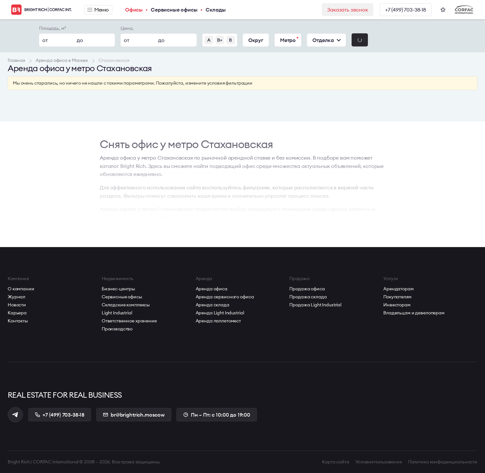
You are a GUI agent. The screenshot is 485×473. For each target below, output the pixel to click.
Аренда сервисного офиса (225, 297)
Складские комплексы (126, 305)
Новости (17, 305)
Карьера (17, 313)
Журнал (16, 297)
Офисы (134, 9)
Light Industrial (117, 313)
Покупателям (397, 297)
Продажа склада (308, 297)
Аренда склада (212, 305)
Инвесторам (397, 305)
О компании (21, 289)
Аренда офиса (211, 289)
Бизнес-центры (118, 289)
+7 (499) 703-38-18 (405, 9)
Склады (216, 9)
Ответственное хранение (129, 321)
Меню (98, 9)
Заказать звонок (347, 9)
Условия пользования (378, 462)
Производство (117, 329)
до (80, 40)
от (45, 40)
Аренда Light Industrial (220, 313)
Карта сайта (335, 462)
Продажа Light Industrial (315, 305)
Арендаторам (398, 289)
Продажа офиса (307, 289)
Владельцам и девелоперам (414, 313)
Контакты (18, 321)
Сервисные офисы (174, 9)
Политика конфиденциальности (442, 462)
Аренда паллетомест (218, 321)
